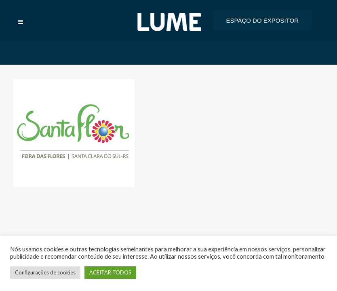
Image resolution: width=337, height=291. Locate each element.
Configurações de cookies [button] (45, 272)
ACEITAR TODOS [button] (110, 272)
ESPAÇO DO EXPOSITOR (262, 20)
